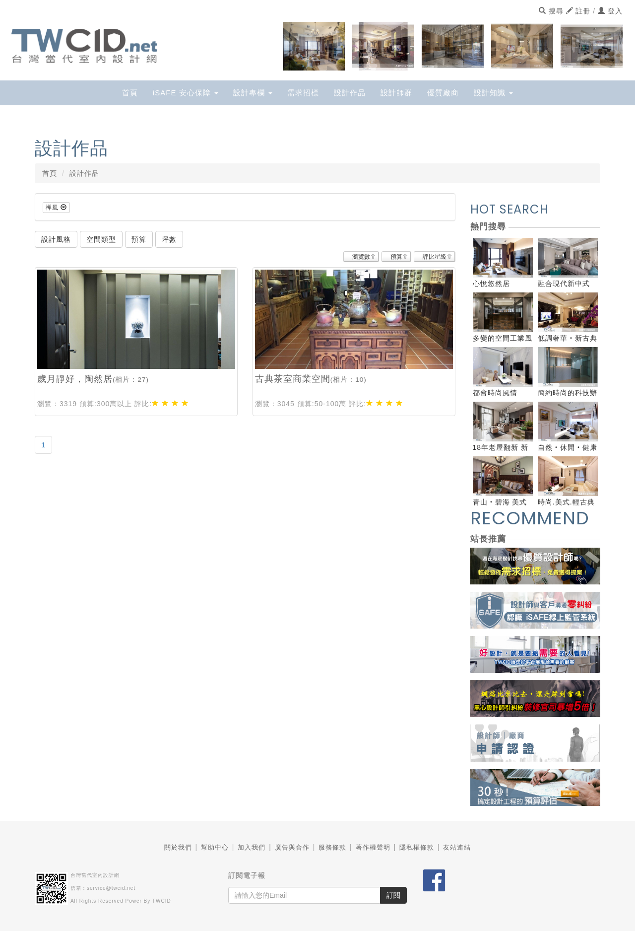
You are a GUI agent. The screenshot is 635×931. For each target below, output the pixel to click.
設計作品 (350, 92)
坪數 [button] (169, 239)
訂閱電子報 (246, 875)
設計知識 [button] (493, 92)
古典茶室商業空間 (292, 379)
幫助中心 (215, 847)
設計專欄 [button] (252, 92)
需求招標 (303, 92)
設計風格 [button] (56, 239)
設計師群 (396, 92)
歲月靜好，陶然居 (75, 379)
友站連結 (457, 847)
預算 (396, 256)
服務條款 (332, 847)
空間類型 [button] (101, 239)
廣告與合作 (292, 847)
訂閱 (393, 895)
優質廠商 (443, 92)
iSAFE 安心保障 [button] (185, 92)
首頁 (130, 92)
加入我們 (251, 847)
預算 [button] (138, 239)
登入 (610, 11)
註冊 (578, 11)
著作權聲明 (373, 847)
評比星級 (434, 256)
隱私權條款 (416, 847)
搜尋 (551, 11)
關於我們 (178, 847)
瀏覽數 (361, 256)
